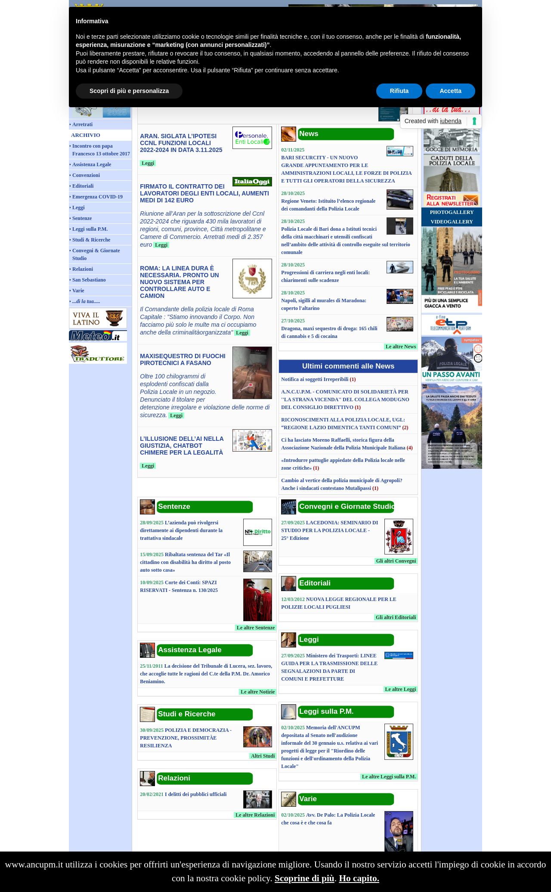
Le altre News (401, 347)
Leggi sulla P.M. (90, 229)
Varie (78, 291)
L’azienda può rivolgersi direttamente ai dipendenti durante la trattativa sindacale (181, 530)
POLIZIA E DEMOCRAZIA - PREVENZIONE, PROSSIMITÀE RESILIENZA (186, 738)
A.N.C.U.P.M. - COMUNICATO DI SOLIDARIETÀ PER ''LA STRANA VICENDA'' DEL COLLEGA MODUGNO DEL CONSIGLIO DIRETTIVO (345, 399)
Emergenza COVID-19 (97, 197)
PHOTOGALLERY (452, 212)
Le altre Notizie (258, 692)
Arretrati (82, 124)
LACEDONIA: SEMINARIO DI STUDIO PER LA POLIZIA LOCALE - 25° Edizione (329, 530)
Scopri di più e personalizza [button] (129, 90)
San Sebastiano (89, 280)
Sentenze (82, 218)
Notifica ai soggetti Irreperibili (314, 379)
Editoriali (82, 186)
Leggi (78, 207)
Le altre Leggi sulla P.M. (389, 777)
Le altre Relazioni (255, 815)
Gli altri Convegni (396, 561)
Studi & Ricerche (91, 240)
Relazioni (82, 269)
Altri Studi (263, 756)
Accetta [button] (450, 90)
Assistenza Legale (91, 164)
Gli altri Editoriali (396, 617)
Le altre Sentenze (256, 628)
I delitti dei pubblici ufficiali (195, 794)
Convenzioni (86, 175)
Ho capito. (359, 878)
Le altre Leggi (400, 689)
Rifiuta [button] (399, 90)
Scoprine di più (304, 878)
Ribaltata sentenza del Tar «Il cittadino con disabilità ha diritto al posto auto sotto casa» (185, 562)
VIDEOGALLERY (452, 222)
